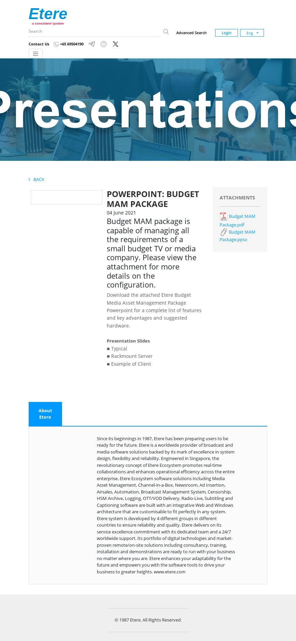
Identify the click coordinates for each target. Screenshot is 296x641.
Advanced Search (191, 32)
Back (36, 179)
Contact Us (39, 43)
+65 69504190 (69, 43)
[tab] (45, 414)
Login (227, 32)
